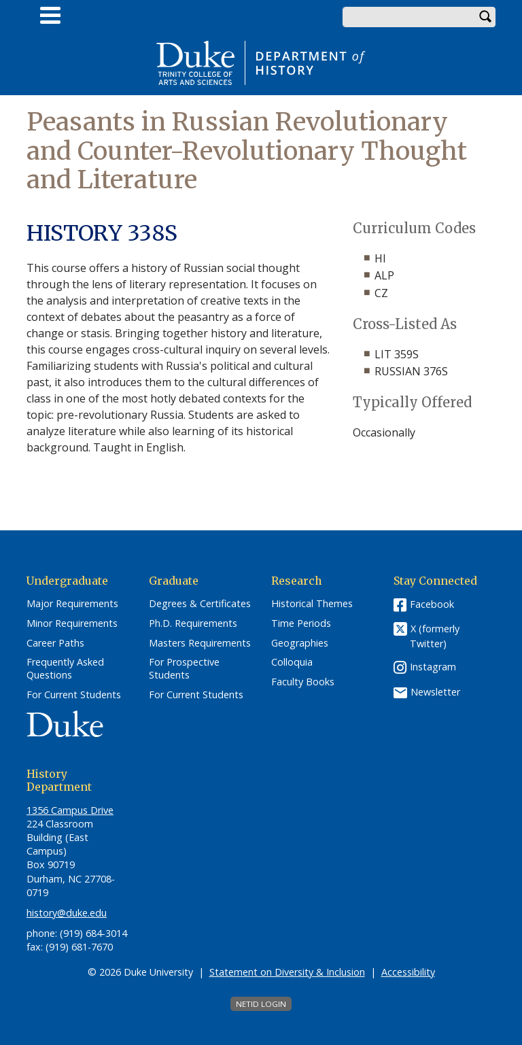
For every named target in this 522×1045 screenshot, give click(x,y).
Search (485, 17)
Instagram (433, 666)
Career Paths (55, 643)
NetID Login (261, 1004)
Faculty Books (302, 682)
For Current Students (74, 695)
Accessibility (408, 971)
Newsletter (435, 691)
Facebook (432, 604)
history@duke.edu (67, 912)
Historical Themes (312, 604)
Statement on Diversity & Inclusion (287, 971)
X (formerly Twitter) (434, 636)
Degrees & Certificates (200, 604)
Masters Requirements (200, 643)
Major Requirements (72, 604)
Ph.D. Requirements (193, 623)
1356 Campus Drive (70, 810)
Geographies (299, 643)
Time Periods (301, 623)
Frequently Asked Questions (65, 668)
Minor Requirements (72, 623)
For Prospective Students (184, 668)
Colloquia (292, 662)
